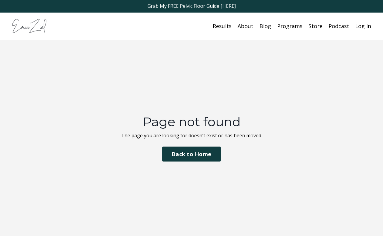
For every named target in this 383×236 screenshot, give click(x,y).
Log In (363, 26)
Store (315, 26)
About (245, 26)
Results (222, 26)
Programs (290, 26)
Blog (265, 26)
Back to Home (191, 154)
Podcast (339, 26)
